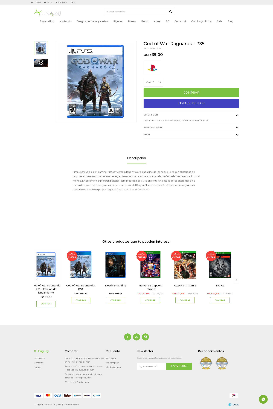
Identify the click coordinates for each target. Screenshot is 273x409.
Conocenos (39, 358)
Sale (219, 21)
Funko (132, 21)
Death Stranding (115, 285)
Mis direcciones (113, 367)
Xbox (157, 21)
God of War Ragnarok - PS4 (80, 287)
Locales (37, 3)
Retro (145, 21)
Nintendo (65, 21)
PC (167, 21)
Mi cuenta (111, 358)
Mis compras (112, 362)
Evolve (220, 285)
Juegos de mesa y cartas (92, 21)
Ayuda (49, 3)
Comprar (191, 92)
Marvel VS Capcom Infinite (150, 287)
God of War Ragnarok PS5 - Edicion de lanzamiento (46, 289)
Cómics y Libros (201, 21)
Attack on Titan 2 (185, 285)
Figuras (118, 21)
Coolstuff (180, 21)
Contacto (38, 362)
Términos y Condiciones (77, 382)
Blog (230, 21)
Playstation (47, 21)
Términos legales (71, 404)
